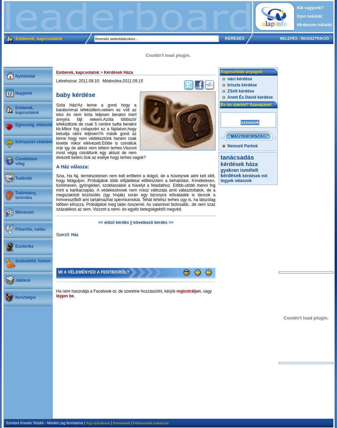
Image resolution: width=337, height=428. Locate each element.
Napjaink (23, 93)
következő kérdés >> (153, 222)
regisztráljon (189, 291)
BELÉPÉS (289, 38)
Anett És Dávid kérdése (250, 97)
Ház (74, 234)
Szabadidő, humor (33, 261)
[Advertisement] (128, 16)
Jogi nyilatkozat (98, 423)
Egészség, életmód (33, 124)
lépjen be (65, 296)
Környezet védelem (33, 141)
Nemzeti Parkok (242, 146)
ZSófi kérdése (240, 91)
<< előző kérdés (113, 222)
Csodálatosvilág (26, 161)
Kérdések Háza (118, 72)
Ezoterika (24, 246)
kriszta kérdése (242, 85)
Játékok (23, 280)
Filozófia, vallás (30, 229)
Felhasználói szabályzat (150, 423)
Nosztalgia (25, 297)
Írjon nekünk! (310, 16)
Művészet (24, 212)
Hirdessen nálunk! (315, 24)
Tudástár (23, 178)
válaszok (243, 180)
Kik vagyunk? (310, 7)
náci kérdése (239, 79)
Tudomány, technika (25, 195)
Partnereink (121, 423)
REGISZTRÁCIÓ (315, 38)
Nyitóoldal (25, 76)
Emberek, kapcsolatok (27, 110)
